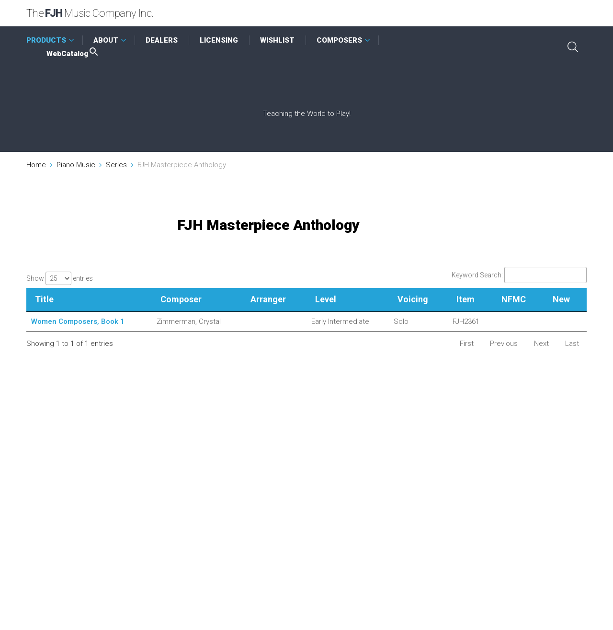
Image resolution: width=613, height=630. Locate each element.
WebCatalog (73, 53)
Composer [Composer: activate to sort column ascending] (181, 299)
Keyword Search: (519, 275)
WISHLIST (277, 40)
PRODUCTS (46, 40)
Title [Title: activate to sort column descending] (44, 299)
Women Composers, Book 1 (78, 321)
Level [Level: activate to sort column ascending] (325, 299)
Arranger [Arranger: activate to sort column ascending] (268, 299)
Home (36, 164)
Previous (504, 343)
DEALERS (162, 40)
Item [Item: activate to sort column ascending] (465, 299)
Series (116, 164)
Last (572, 343)
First (467, 343)
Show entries (59, 278)
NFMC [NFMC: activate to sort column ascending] (513, 299)
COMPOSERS (339, 40)
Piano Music (76, 164)
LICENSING (219, 40)
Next (541, 343)
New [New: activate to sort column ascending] (561, 299)
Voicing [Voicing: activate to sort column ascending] (412, 299)
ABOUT (105, 40)
